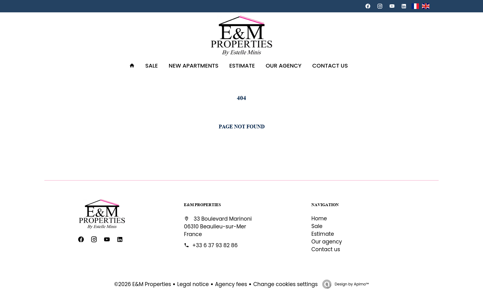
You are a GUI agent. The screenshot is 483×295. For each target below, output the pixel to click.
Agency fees (231, 284)
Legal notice (193, 284)
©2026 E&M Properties (142, 284)
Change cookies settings (285, 284)
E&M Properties (202, 204)
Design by (351, 284)
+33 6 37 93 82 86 (214, 245)
